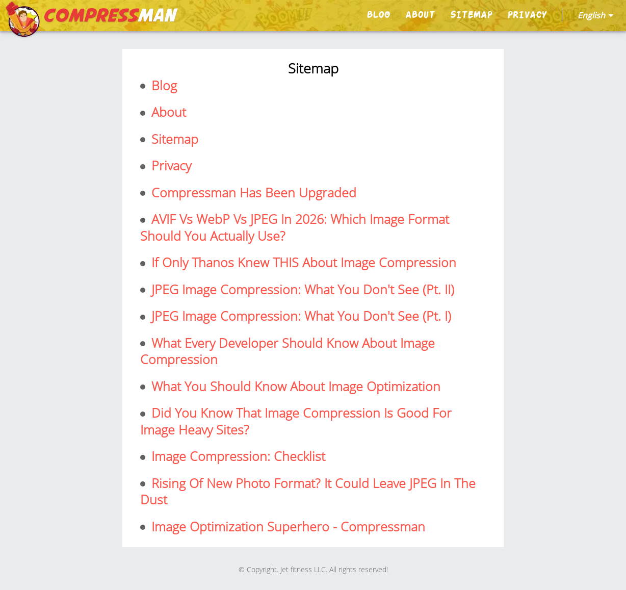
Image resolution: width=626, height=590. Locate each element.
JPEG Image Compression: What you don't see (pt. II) (301, 289)
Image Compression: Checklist (236, 456)
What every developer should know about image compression (287, 351)
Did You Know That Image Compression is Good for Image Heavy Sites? (296, 421)
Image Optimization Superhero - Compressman (286, 526)
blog (378, 15)
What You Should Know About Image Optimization (294, 386)
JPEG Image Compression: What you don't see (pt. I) (299, 315)
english (595, 15)
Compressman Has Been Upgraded (252, 192)
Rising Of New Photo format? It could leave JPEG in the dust (308, 491)
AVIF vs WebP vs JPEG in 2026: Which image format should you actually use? (294, 227)
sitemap (471, 15)
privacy (526, 15)
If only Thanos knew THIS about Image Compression (302, 262)
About (420, 15)
